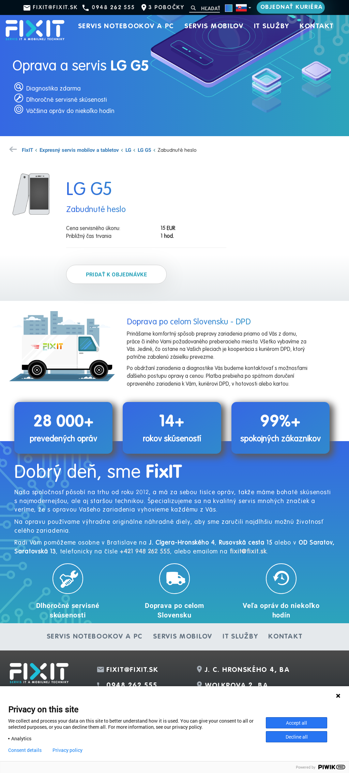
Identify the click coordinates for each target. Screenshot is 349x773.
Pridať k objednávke (116, 274)
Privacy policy (67, 750)
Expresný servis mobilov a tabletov (79, 149)
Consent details (25, 750)
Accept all (296, 723)
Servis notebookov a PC (126, 26)
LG (128, 149)
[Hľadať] (204, 8)
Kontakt (317, 26)
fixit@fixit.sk (55, 8)
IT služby (271, 26)
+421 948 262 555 (145, 552)
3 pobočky (166, 8)
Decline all (297, 737)
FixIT (27, 149)
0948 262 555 (113, 8)
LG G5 (144, 149)
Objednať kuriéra (291, 7)
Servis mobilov (214, 26)
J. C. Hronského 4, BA (247, 670)
